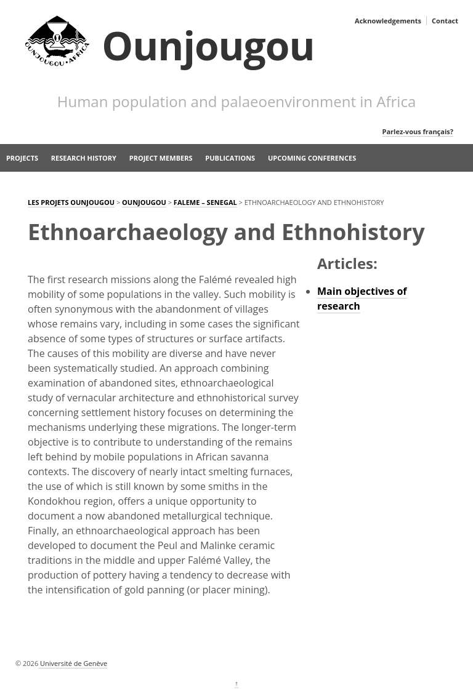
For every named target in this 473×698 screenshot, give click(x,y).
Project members (161, 157)
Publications (230, 157)
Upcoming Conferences (312, 157)
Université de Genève (72, 663)
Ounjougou (208, 45)
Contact (445, 20)
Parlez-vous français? (417, 131)
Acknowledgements (388, 20)
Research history (83, 157)
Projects (22, 157)
